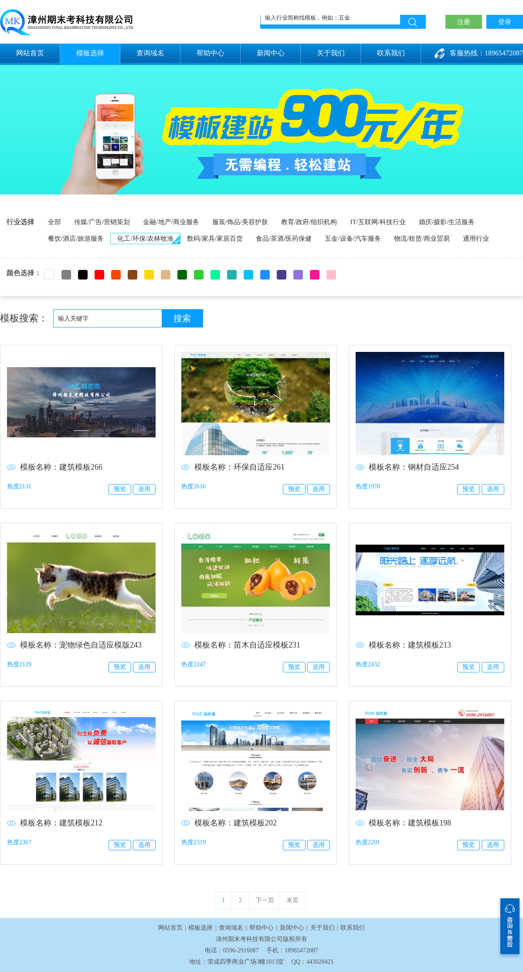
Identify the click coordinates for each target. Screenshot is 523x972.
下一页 (265, 900)
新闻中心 (271, 53)
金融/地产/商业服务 (171, 221)
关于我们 (331, 53)
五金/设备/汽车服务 (352, 238)
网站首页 (30, 53)
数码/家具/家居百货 (215, 238)
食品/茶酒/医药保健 (284, 238)
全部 (54, 221)
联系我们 (391, 53)
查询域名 (150, 53)
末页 (292, 900)
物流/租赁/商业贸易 (422, 238)
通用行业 (476, 238)
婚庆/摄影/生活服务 (447, 221)
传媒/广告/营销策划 (102, 221)
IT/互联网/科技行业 (378, 221)
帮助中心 (210, 53)
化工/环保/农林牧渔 (145, 238)
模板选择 (90, 53)
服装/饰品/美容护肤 (240, 221)
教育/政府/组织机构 (309, 221)
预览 (120, 489)
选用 (144, 489)
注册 (463, 21)
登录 (504, 21)
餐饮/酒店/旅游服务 (76, 238)
